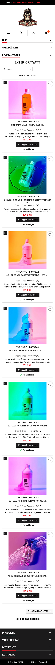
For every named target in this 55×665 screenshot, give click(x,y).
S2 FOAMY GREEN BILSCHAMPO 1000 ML (27, 426)
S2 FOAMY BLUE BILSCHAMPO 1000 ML (28, 350)
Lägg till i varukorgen (28, 144)
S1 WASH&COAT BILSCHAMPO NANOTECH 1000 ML (27, 201)
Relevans (18, 69)
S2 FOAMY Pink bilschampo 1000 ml (27, 501)
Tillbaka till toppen (39, 611)
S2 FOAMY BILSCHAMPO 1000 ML (27, 125)
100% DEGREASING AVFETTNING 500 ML (27, 576)
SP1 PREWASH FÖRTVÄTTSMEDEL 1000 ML (27, 275)
